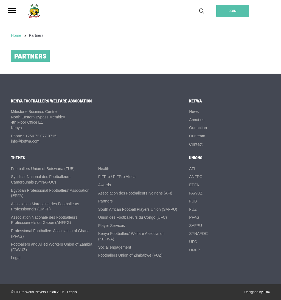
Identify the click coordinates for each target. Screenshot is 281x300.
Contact (195, 144)
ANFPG (195, 176)
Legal (15, 257)
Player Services (111, 225)
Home (16, 35)
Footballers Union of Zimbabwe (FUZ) (130, 255)
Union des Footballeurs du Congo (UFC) (132, 217)
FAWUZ (195, 193)
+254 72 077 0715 (40, 136)
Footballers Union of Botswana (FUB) (43, 168)
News (194, 111)
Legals (72, 292)
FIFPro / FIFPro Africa (117, 176)
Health (103, 168)
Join (233, 11)
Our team (197, 136)
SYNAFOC (198, 233)
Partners (105, 201)
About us (196, 120)
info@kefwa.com (25, 141)
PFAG (194, 217)
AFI (192, 168)
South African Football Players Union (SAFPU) (137, 209)
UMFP (194, 250)
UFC (193, 242)
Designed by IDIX (257, 292)
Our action (198, 128)
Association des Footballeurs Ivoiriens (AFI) (135, 193)
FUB (193, 201)
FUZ (192, 209)
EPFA (194, 185)
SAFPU (195, 225)
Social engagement (114, 247)
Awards (104, 185)
